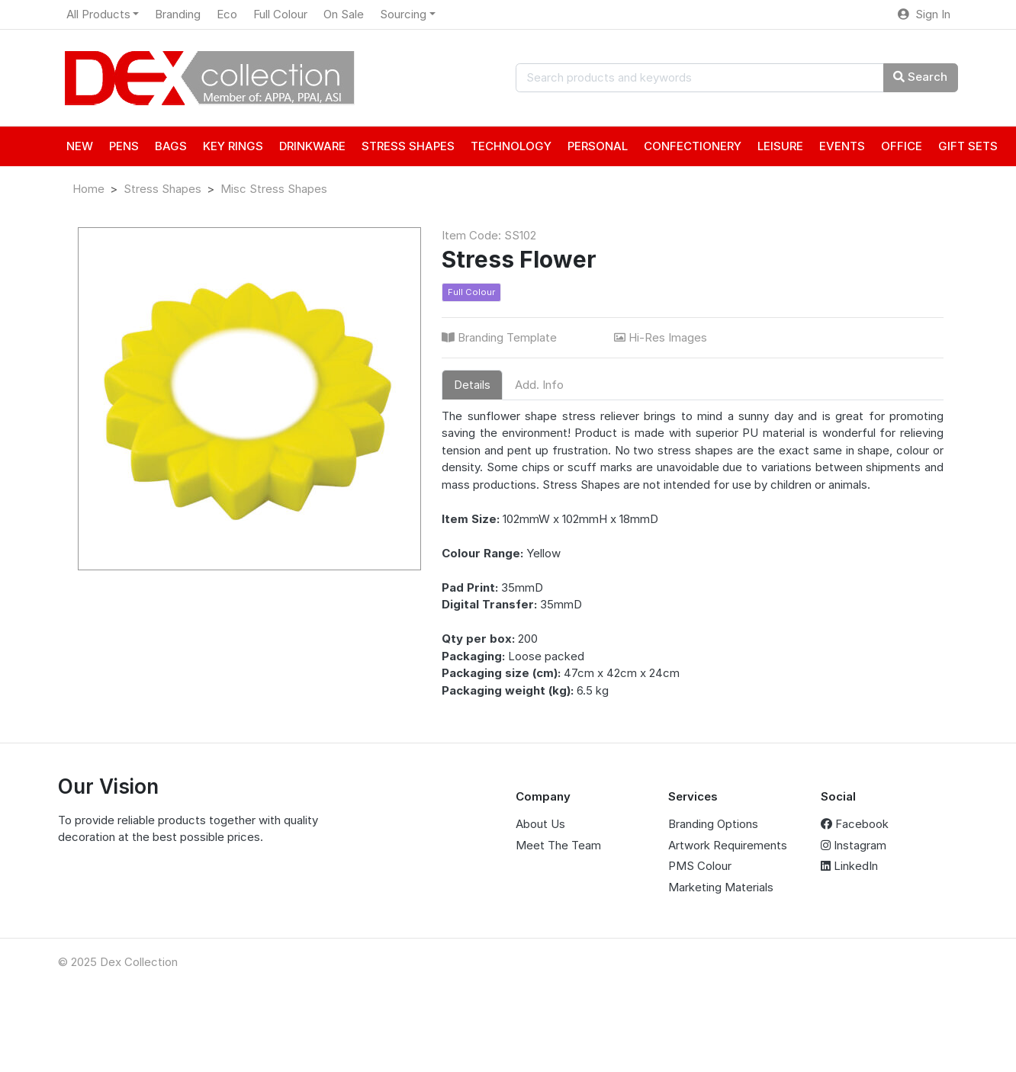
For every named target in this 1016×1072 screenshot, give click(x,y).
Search (920, 76)
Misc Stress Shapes (273, 188)
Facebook (855, 824)
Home (88, 188)
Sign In (924, 14)
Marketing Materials (720, 887)
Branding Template (501, 337)
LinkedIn (849, 866)
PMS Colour (699, 866)
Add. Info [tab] (539, 384)
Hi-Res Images (662, 337)
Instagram (853, 845)
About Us (540, 824)
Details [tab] (472, 384)
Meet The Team (558, 845)
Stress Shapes (162, 188)
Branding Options (713, 824)
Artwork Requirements (727, 845)
